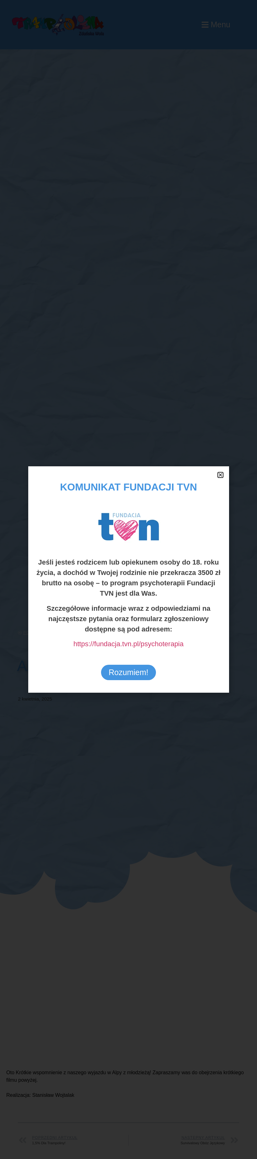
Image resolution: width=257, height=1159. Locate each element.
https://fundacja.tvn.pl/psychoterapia (128, 644)
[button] (220, 475)
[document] (128, 579)
